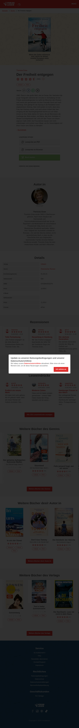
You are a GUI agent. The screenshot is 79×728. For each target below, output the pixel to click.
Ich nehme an (61, 369)
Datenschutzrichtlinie (32, 363)
